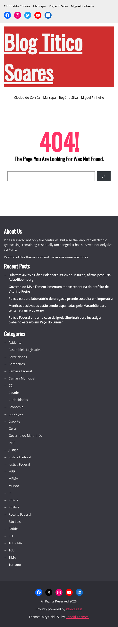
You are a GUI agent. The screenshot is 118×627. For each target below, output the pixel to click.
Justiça (13, 450)
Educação (16, 414)
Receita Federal (20, 514)
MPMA (13, 478)
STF (11, 536)
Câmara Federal (20, 371)
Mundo (14, 486)
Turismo (15, 565)
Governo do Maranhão (25, 435)
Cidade (14, 393)
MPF (12, 471)
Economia (16, 407)
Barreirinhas (18, 357)
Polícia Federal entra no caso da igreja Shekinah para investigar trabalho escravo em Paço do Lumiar (55, 319)
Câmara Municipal (22, 378)
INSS (12, 443)
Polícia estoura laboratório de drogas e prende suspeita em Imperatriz (61, 299)
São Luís (15, 522)
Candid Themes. (77, 617)
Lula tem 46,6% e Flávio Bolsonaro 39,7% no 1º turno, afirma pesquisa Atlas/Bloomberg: (60, 277)
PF (10, 493)
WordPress (74, 609)
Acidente (15, 342)
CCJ (11, 385)
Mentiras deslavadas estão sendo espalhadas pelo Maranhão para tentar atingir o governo (57, 308)
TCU (12, 550)
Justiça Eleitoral (20, 457)
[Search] (104, 176)
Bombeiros (17, 364)
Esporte (14, 421)
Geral (13, 428)
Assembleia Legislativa (25, 350)
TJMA (12, 557)
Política (14, 507)
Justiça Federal (19, 464)
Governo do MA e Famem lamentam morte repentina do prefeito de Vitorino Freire (59, 289)
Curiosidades (18, 400)
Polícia (13, 500)
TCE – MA (15, 543)
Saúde (13, 529)
